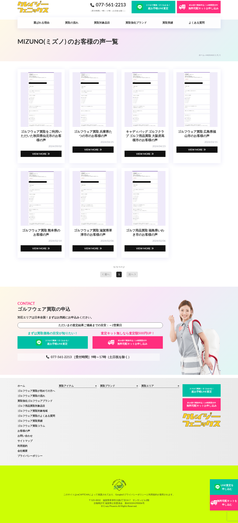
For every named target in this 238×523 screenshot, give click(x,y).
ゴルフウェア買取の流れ (31, 395)
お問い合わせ (25, 435)
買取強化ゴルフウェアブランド (35, 400)
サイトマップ (25, 440)
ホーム (201, 55)
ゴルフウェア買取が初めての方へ (36, 390)
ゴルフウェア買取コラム (31, 425)
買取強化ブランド (136, 22)
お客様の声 (24, 430)
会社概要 (23, 450)
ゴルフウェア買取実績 (30, 420)
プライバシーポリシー (30, 455)
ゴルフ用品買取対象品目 (31, 405)
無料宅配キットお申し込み (202, 404)
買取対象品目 (102, 22)
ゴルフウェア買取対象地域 (33, 410)
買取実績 (167, 22)
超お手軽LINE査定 (202, 390)
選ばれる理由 (41, 22)
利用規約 (23, 445)
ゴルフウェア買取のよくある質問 (36, 415)
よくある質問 (197, 22)
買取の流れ (71, 22)
